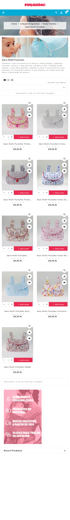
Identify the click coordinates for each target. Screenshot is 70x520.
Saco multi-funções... (17, 255)
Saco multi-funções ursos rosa (53, 255)
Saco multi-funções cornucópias (53, 311)
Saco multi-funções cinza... (52, 144)
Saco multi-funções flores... (17, 144)
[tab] (4, 79)
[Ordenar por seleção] (35, 87)
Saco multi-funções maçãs (17, 367)
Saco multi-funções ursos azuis (53, 200)
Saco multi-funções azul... (17, 311)
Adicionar (24, 137)
